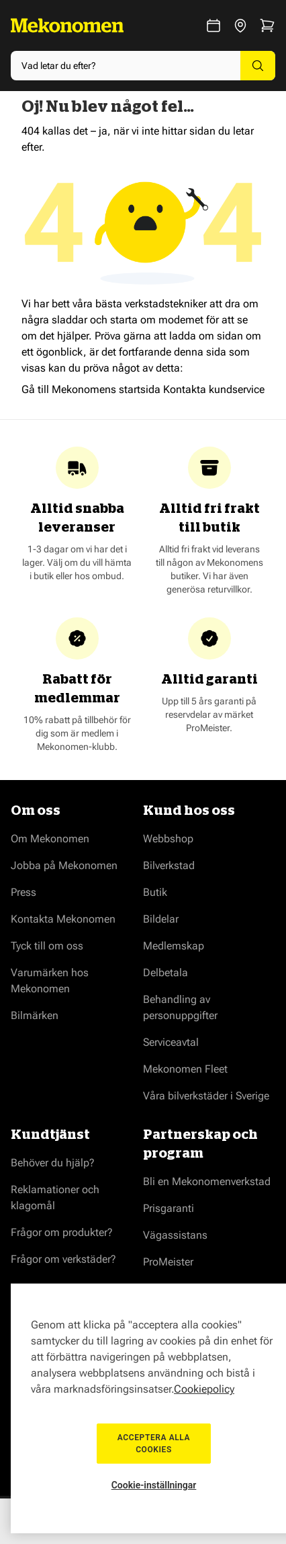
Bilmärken (34, 1015)
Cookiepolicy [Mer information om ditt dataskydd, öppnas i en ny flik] (204, 1389)
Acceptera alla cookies (153, 1443)
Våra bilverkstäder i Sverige (206, 1095)
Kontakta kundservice (214, 389)
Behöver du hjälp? (53, 1162)
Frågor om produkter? (62, 1232)
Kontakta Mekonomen (63, 919)
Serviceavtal (171, 1042)
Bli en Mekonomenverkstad (207, 1181)
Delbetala (165, 972)
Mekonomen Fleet (185, 1069)
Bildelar (161, 919)
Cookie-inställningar (154, 1485)
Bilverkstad (169, 865)
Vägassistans (175, 1235)
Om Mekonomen (50, 838)
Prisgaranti (168, 1208)
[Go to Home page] (67, 25)
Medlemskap (173, 945)
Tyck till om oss (47, 945)
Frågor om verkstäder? (63, 1259)
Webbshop (168, 838)
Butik (155, 892)
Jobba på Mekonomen (64, 865)
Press (23, 892)
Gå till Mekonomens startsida (90, 389)
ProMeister (168, 1261)
